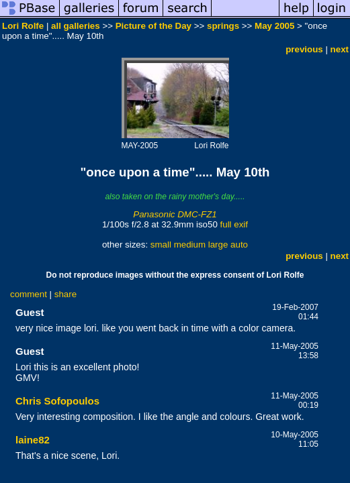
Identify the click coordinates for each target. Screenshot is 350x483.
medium (190, 244)
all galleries (75, 26)
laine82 (32, 439)
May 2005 (274, 26)
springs (223, 26)
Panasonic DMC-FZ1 (174, 214)
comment (28, 294)
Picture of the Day (153, 26)
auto (239, 244)
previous (304, 49)
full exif (234, 224)
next (340, 49)
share (65, 294)
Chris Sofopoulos (57, 401)
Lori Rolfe (23, 26)
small (160, 244)
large (218, 244)
